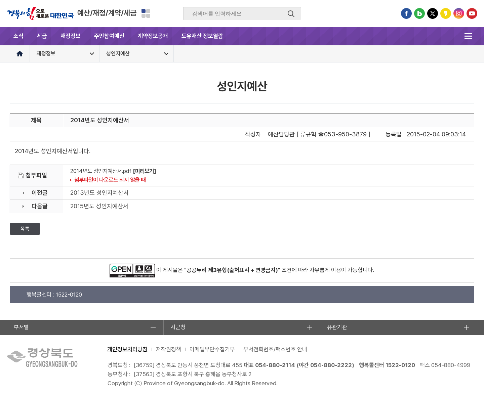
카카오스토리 (445, 13)
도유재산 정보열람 (202, 36)
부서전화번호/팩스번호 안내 (275, 349)
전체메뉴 (468, 36)
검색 (291, 13)
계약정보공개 (153, 36)
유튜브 (472, 13)
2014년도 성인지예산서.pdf (100, 171)
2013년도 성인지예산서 (99, 192)
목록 (25, 229)
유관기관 (337, 327)
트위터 (432, 13)
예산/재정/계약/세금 (106, 12)
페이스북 (406, 13)
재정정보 (71, 36)
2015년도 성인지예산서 (99, 206)
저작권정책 (168, 349)
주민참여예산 (109, 36)
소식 (18, 36)
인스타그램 (458, 13)
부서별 (21, 327)
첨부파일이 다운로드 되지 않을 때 (110, 179)
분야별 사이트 (146, 13)
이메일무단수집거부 (212, 349)
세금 (42, 36)
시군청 (178, 327)
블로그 (419, 13)
